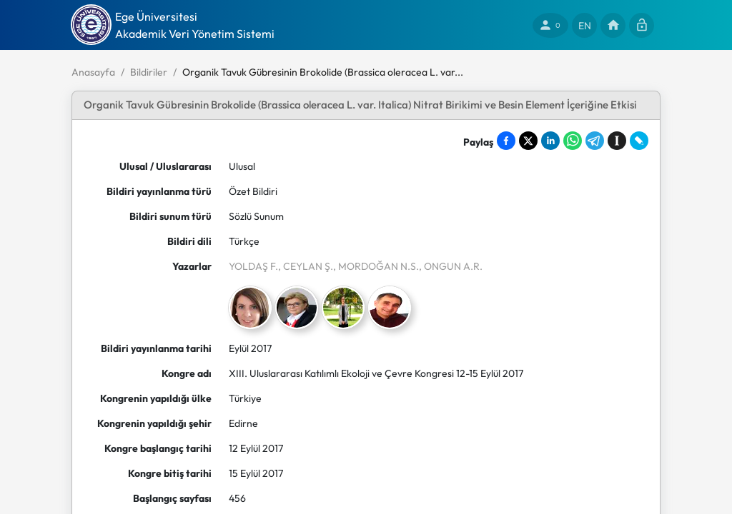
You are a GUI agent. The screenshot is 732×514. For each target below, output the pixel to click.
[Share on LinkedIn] (550, 140)
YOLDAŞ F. (253, 266)
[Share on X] (528, 140)
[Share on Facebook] (506, 140)
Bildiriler (148, 72)
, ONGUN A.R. (451, 266)
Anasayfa (93, 72)
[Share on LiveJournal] (639, 140)
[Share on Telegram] (594, 140)
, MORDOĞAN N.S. (376, 266)
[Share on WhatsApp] (572, 140)
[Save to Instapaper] (617, 140)
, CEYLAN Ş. (305, 266)
